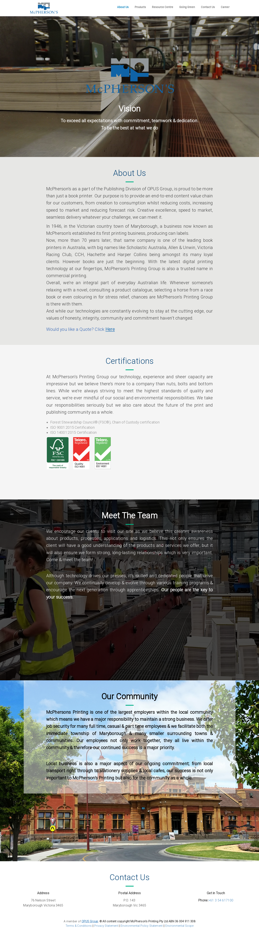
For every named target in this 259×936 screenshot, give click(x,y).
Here (110, 329)
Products (140, 7)
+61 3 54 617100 (220, 900)
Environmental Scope (179, 925)
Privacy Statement (106, 925)
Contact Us (208, 7)
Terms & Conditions (79, 925)
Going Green (187, 7)
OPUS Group (90, 921)
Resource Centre (162, 7)
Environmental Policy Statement (141, 925)
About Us (123, 7)
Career (225, 7)
